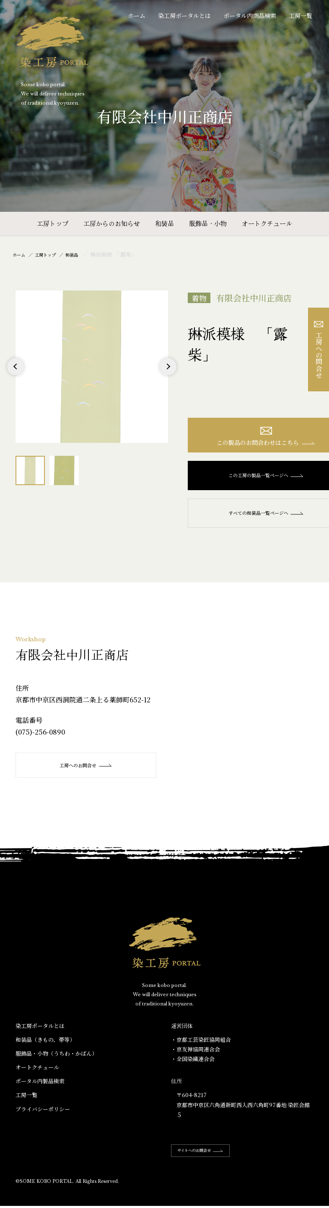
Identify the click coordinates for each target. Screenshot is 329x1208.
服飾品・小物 (208, 223)
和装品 (164, 223)
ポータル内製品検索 (40, 1086)
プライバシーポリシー (43, 1114)
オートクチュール (267, 223)
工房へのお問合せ (87, 770)
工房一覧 (300, 15)
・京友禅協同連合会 (195, 1054)
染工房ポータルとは (184, 15)
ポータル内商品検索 (249, 15)
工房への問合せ (319, 349)
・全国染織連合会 (193, 1064)
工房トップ (52, 223)
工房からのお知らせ (111, 223)
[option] (92, 366)
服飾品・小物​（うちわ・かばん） (56, 1058)
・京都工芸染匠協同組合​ (201, 1045)
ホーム (136, 15)
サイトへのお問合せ (209, 1155)
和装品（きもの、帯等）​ (45, 1045)
